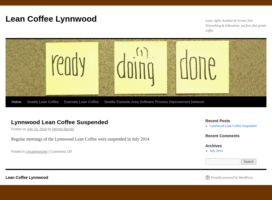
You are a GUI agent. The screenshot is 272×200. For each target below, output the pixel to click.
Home (16, 102)
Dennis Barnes (63, 129)
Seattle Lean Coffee (43, 102)
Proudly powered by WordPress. (232, 177)
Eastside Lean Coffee (81, 102)
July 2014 (216, 151)
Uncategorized (36, 152)
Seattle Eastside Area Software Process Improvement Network (154, 102)
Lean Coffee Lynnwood (51, 18)
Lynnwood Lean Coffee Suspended (59, 122)
